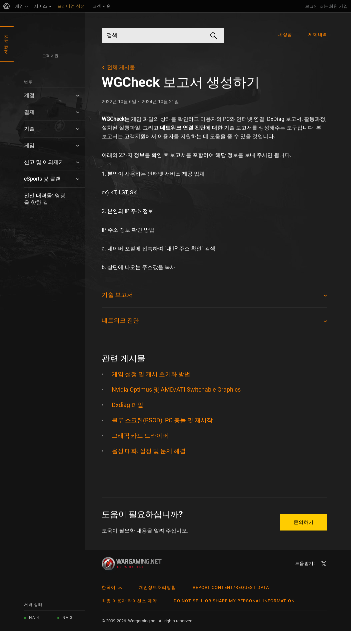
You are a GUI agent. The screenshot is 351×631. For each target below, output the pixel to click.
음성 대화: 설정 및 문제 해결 (149, 450)
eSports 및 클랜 (42, 179)
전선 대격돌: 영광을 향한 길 (44, 199)
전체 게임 (6, 44)
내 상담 (285, 34)
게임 (29, 145)
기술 (29, 129)
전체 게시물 (121, 67)
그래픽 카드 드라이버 (140, 435)
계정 (29, 95)
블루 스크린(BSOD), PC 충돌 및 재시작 (162, 420)
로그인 (311, 6)
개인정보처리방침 (157, 587)
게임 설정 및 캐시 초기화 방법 (151, 374)
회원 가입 (338, 6)
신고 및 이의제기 (44, 162)
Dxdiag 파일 (127, 404)
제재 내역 (317, 34)
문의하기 (304, 522)
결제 (29, 112)
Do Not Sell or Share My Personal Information (234, 600)
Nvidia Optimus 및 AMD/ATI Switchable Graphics (176, 389)
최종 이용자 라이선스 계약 (129, 600)
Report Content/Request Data (231, 587)
